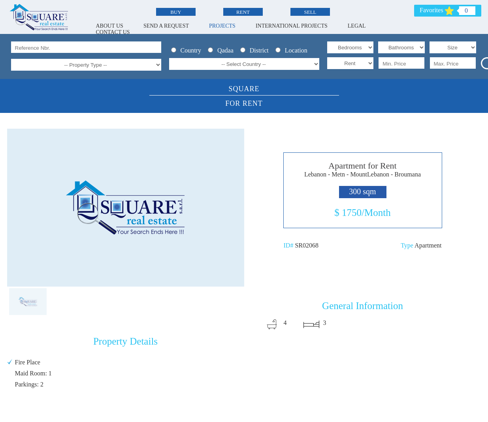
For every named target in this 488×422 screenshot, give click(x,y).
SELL (310, 12)
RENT (243, 12)
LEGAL (357, 26)
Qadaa (223, 50)
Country (188, 50)
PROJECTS (222, 26)
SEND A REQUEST (166, 26)
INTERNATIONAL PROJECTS (292, 26)
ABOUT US (109, 26)
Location (293, 50)
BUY (175, 12)
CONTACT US (113, 32)
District (256, 50)
